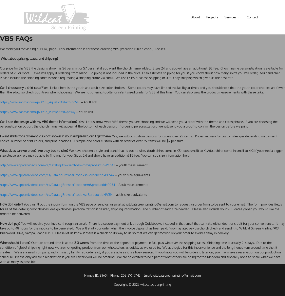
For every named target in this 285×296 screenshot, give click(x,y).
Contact (252, 17)
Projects (212, 17)
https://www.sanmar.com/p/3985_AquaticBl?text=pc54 (40, 102)
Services (230, 17)
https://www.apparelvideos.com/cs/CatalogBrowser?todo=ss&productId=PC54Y (58, 175)
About (195, 17)
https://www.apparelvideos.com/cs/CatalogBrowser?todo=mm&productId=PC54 (58, 185)
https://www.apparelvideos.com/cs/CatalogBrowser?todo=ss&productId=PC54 (57, 195)
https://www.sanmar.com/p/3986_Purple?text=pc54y (38, 112)
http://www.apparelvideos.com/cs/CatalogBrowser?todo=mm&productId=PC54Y (58, 165)
